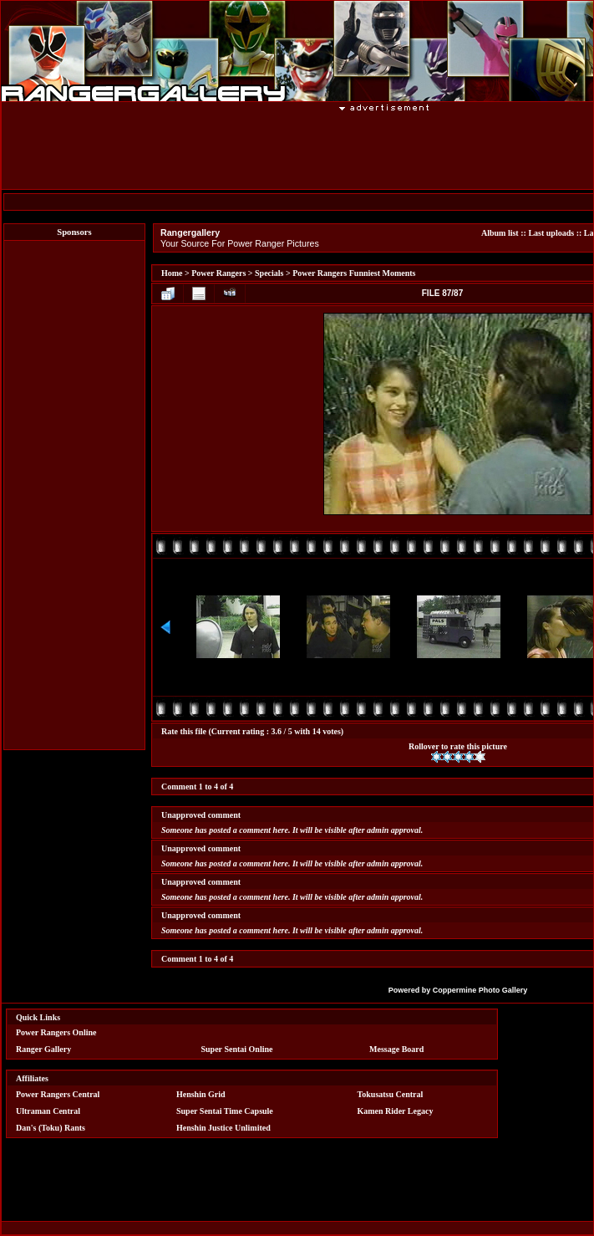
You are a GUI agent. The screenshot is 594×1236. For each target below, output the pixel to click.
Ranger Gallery (43, 1049)
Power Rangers (218, 273)
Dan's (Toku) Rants (50, 1127)
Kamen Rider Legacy (396, 1111)
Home (172, 273)
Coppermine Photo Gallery (480, 990)
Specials (269, 273)
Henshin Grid (201, 1094)
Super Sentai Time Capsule (224, 1111)
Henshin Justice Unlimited (223, 1127)
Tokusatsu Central (391, 1094)
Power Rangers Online (56, 1032)
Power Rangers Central (57, 1094)
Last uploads (551, 232)
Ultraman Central (48, 1111)
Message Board (396, 1049)
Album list (500, 232)
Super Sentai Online (237, 1049)
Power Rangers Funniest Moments (353, 273)
